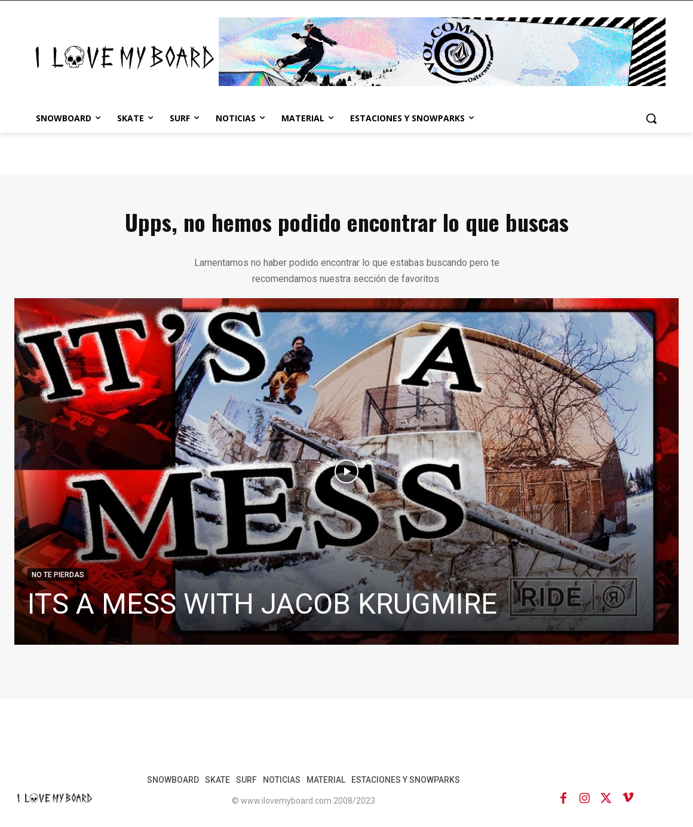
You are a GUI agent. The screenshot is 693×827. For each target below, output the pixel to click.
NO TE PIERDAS (58, 575)
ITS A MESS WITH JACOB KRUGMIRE (262, 604)
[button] (651, 118)
